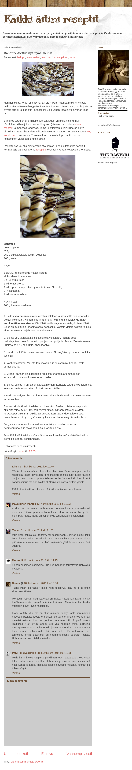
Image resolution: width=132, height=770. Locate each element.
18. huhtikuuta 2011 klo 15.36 (41, 583)
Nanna (21, 451)
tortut (73, 57)
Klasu (15, 466)
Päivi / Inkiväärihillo (24, 652)
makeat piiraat (60, 57)
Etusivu (47, 754)
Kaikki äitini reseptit (51, 19)
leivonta (46, 57)
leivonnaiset (33, 57)
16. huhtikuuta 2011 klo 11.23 (36, 530)
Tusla (15, 530)
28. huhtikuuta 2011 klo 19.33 (54, 652)
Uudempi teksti (16, 754)
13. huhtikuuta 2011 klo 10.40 (37, 466)
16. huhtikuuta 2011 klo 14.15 (40, 560)
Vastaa (16, 493)
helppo (21, 57)
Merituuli (17, 560)
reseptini (41, 149)
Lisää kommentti (17, 680)
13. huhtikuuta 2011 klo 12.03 (54, 503)
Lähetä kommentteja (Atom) (27, 761)
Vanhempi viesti (79, 754)
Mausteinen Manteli (24, 503)
